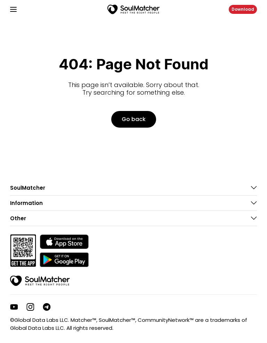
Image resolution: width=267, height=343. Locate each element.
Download (243, 9)
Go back (134, 119)
